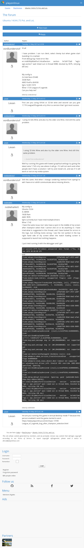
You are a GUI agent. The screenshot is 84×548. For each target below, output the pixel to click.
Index (18, 432)
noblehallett (8, 203)
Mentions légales (9, 495)
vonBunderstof (9, 44)
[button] (81, 3)
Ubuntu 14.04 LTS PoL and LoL (43, 432)
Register (6, 470)
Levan (6, 99)
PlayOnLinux (17, 8)
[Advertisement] (42, 517)
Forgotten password (10, 472)
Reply (42, 34)
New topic (42, 28)
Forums (7, 8)
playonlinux (10, 3)
